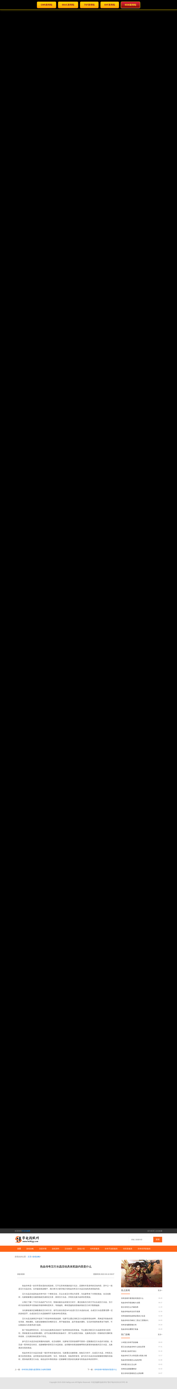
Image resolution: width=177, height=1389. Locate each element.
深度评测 (42, 1249)
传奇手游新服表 (111, 1249)
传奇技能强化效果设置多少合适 (133, 1316)
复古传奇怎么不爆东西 (129, 1307)
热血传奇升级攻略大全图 (130, 1303)
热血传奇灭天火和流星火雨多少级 (134, 1356)
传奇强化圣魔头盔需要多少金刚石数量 (36, 1369)
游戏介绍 (81, 1249)
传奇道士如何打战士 (129, 1351)
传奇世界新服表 (144, 1249)
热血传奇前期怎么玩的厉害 (131, 1360)
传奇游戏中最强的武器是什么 (105, 1369)
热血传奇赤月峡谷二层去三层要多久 (135, 1320)
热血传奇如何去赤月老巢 (130, 1311)
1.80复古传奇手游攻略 (129, 1342)
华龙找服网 (26, 1231)
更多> (160, 1290)
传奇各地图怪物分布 (129, 1325)
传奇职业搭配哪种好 (129, 1369)
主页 (19, 1249)
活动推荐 (68, 1249)
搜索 (158, 1239)
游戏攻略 (30, 1249)
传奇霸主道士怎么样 (129, 1364)
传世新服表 (127, 1249)
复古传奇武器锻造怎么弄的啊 (132, 1373)
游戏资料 (55, 1249)
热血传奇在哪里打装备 (129, 1329)
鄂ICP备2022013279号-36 (117, 1382)
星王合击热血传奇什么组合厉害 (133, 1347)
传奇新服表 (94, 1249)
